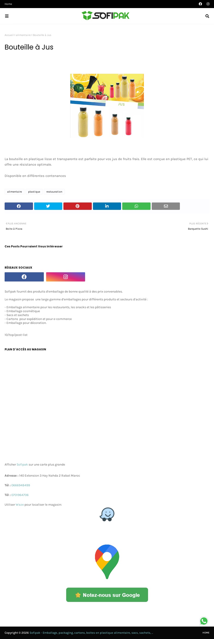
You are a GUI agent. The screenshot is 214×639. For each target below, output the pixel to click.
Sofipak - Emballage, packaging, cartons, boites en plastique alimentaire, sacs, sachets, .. (91, 632)
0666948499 (20, 485)
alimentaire (23, 35)
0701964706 (20, 495)
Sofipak (22, 464)
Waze (20, 505)
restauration (54, 191)
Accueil (9, 35)
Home (8, 4)
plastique (34, 191)
